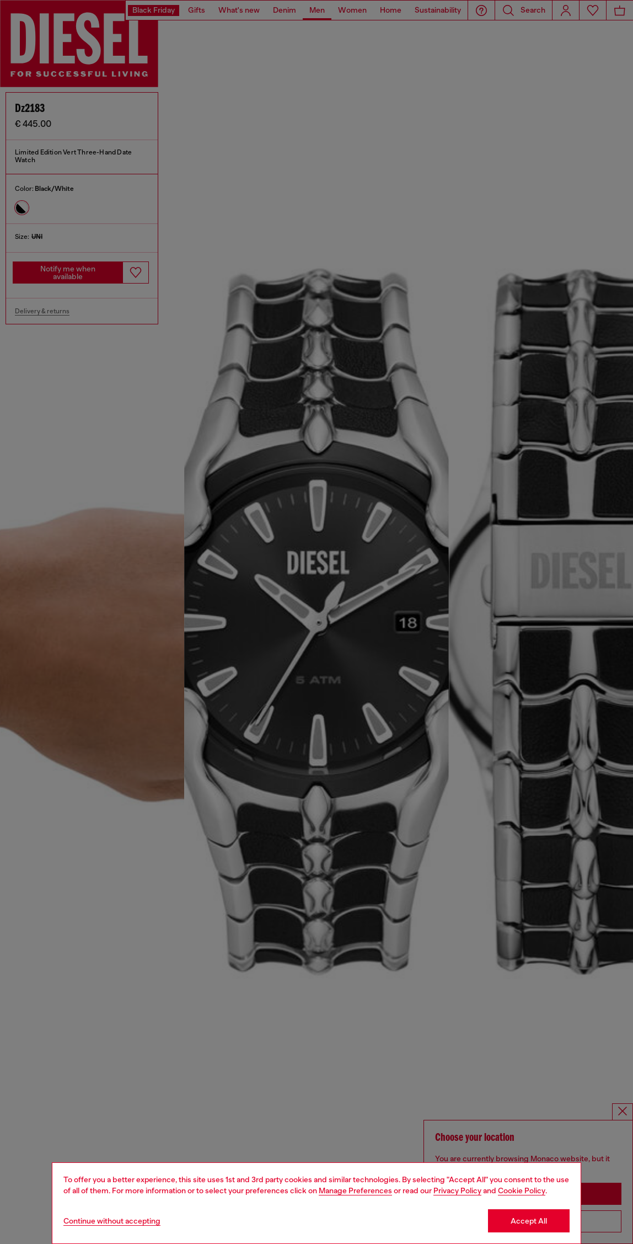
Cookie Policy (521, 1190)
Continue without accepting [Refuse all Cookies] (111, 1220)
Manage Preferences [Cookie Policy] (355, 1190)
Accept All (529, 1220)
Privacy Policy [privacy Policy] (457, 1190)
